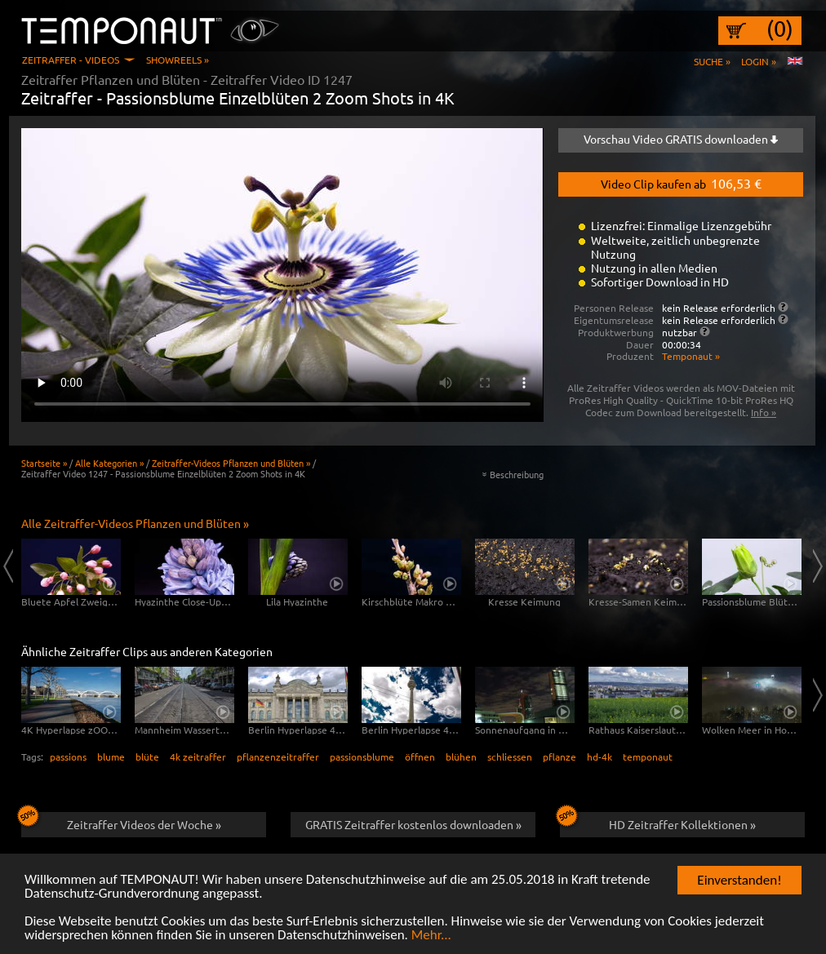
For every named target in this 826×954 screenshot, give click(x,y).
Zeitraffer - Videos (70, 59)
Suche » (712, 61)
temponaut (648, 756)
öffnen (420, 756)
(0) (779, 29)
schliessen (509, 756)
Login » (758, 61)
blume (111, 756)
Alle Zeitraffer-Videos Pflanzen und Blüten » (135, 523)
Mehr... (431, 938)
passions (68, 756)
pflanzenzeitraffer (278, 756)
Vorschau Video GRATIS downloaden (681, 138)
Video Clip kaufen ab (681, 183)
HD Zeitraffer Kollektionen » (658, 822)
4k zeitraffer (198, 756)
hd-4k (599, 756)
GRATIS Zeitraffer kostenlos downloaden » (413, 824)
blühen (461, 756)
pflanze (559, 756)
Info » (763, 412)
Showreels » (177, 59)
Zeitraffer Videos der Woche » (121, 822)
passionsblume (362, 756)
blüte (147, 756)
